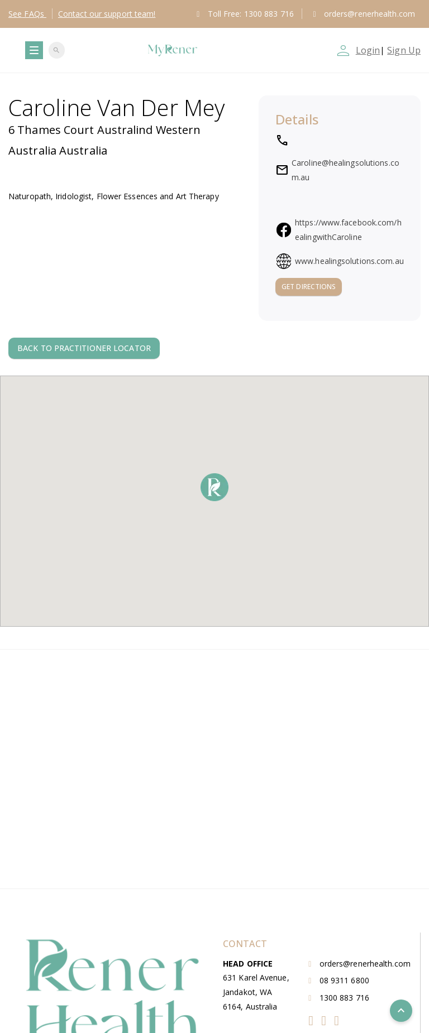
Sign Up (404, 50)
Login (368, 50)
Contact (107, 13)
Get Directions (309, 286)
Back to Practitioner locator (84, 348)
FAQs (27, 13)
